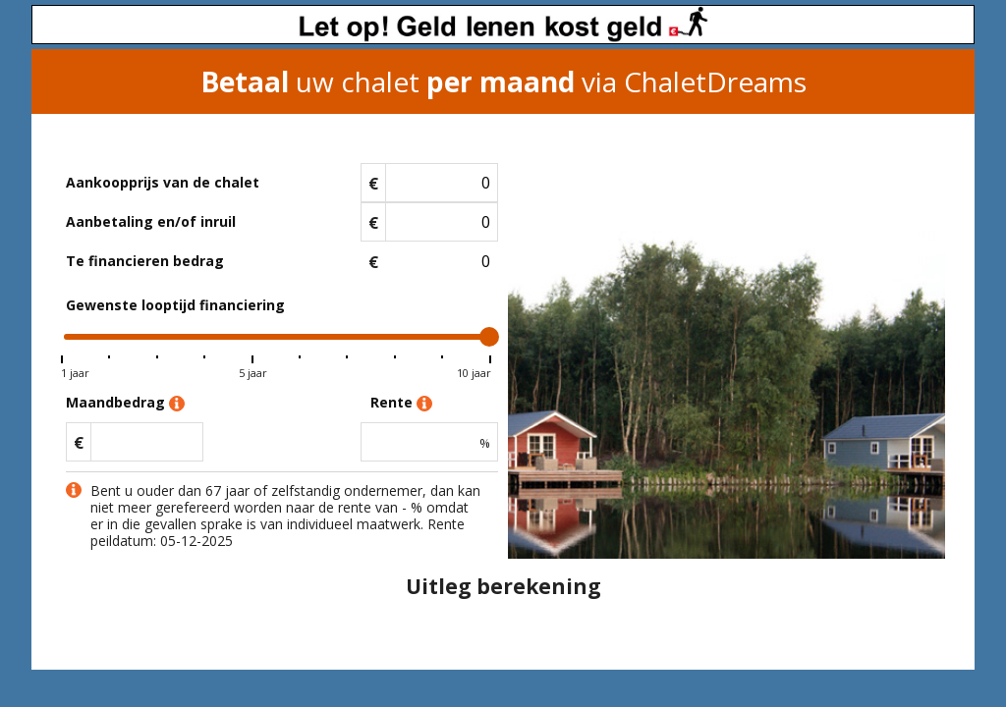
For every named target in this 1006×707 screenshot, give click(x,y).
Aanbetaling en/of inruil (151, 221)
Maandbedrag (125, 403)
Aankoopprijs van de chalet (162, 182)
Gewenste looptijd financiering (175, 305)
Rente (401, 403)
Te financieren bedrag (145, 260)
